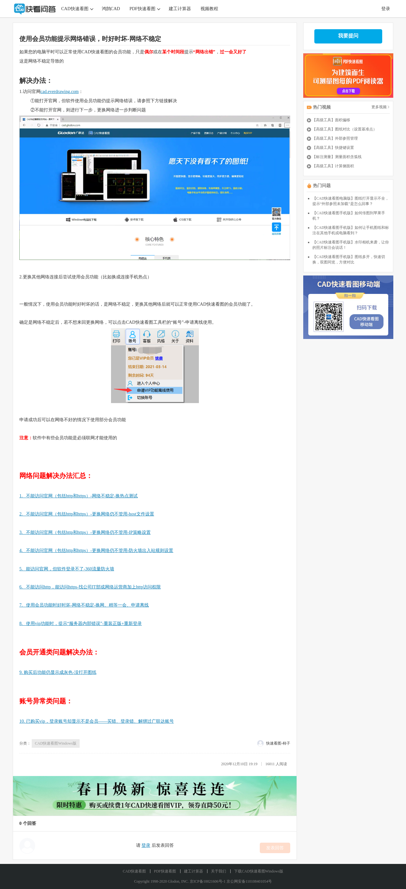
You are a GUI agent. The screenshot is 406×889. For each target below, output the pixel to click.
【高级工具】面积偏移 (331, 120)
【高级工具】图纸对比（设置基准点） (344, 129)
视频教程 (209, 8)
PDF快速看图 (142, 8)
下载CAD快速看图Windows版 (258, 871)
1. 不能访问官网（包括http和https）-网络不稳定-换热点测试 (78, 496)
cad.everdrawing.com (60, 91)
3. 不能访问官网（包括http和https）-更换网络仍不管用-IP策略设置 (85, 532)
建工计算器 (180, 8)
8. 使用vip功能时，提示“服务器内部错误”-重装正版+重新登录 (80, 623)
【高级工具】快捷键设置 (333, 147)
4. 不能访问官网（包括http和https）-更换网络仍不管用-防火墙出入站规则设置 (96, 550)
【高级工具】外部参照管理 (335, 138)
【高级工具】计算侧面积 (333, 166)
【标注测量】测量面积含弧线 (337, 157)
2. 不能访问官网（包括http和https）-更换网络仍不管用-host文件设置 (86, 514)
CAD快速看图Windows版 (55, 743)
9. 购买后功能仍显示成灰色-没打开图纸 (57, 672)
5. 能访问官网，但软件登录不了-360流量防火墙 (66, 569)
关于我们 (218, 871)
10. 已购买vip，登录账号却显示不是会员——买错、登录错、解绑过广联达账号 (96, 721)
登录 (385, 8)
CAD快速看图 (74, 8)
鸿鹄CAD (111, 8)
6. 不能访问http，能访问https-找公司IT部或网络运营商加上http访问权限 (90, 587)
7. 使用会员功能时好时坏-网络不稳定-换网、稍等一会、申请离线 (84, 605)
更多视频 (380, 107)
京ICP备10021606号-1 (208, 881)
